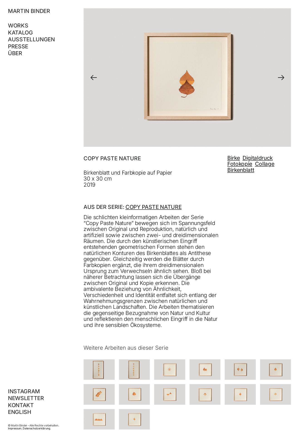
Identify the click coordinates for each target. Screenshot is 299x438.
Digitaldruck (258, 158)
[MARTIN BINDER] (37, 11)
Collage (264, 164)
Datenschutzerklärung (36, 428)
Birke (233, 158)
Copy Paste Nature (153, 207)
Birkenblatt (240, 170)
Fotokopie (239, 164)
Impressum (15, 428)
